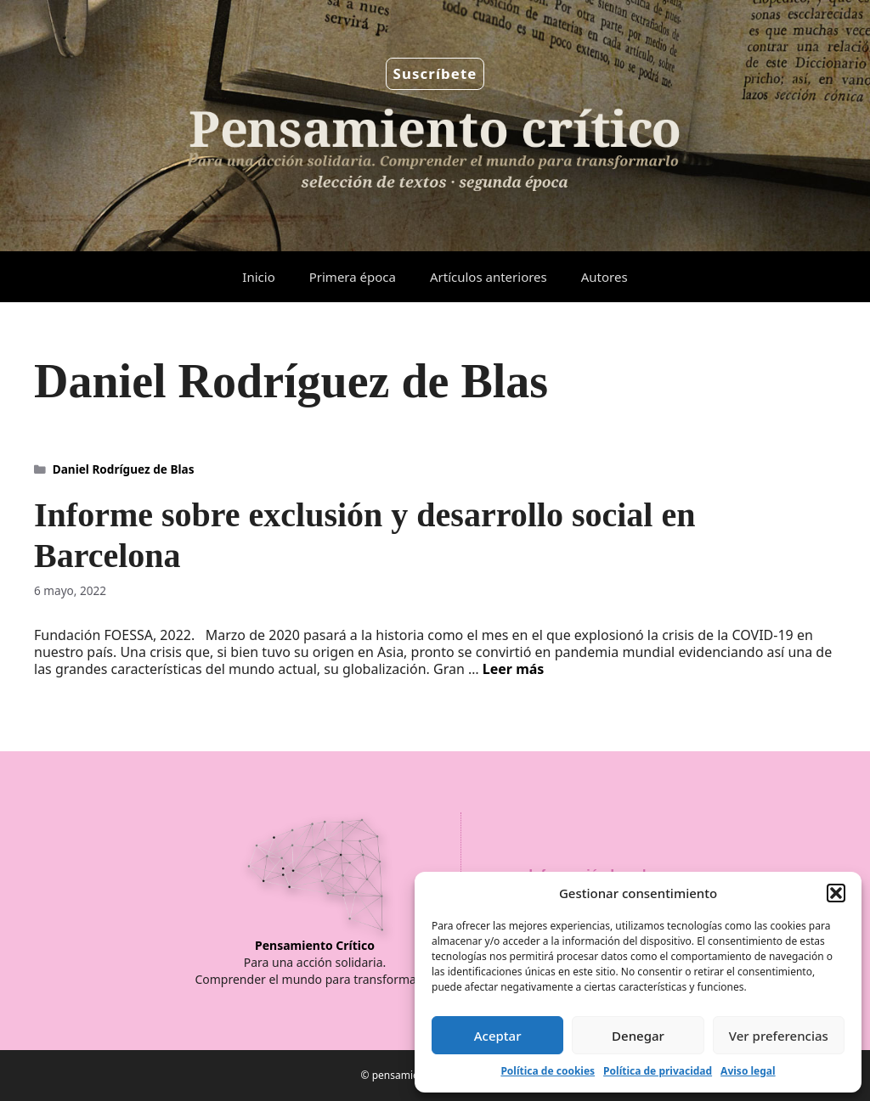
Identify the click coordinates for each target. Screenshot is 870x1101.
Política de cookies (547, 1071)
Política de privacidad (657, 1071)
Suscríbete (435, 73)
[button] (836, 893)
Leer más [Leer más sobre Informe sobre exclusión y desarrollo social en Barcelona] (514, 669)
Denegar (638, 1035)
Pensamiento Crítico (315, 945)
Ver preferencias (778, 1035)
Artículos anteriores (488, 276)
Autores (604, 276)
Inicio (258, 276)
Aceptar (498, 1035)
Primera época (352, 276)
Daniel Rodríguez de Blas (124, 469)
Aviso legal (747, 1071)
